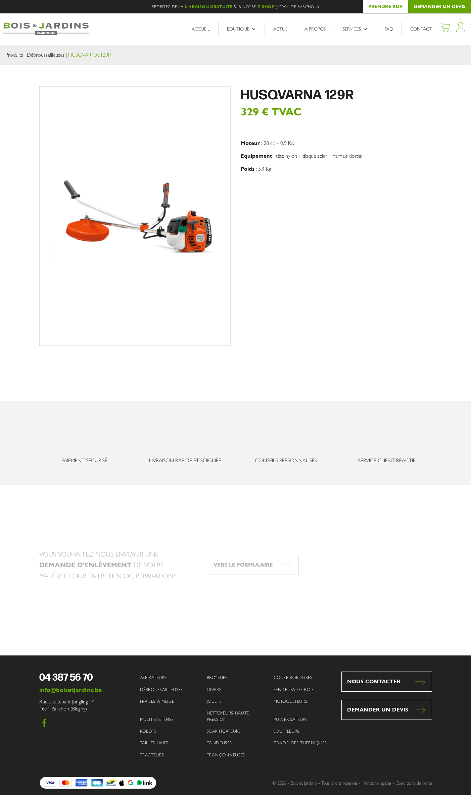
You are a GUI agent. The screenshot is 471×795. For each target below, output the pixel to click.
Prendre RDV (385, 6)
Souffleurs (287, 731)
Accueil (201, 29)
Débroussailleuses (45, 55)
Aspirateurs (153, 677)
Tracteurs (152, 754)
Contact (421, 29)
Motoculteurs (291, 701)
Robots (148, 731)
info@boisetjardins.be (70, 690)
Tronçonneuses (226, 754)
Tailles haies (154, 742)
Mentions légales (376, 783)
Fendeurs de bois (294, 689)
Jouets (214, 701)
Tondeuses (219, 742)
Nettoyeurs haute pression (228, 716)
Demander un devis (440, 6)
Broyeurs (217, 677)
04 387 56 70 (66, 677)
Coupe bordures (293, 677)
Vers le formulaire (243, 576)
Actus (280, 29)
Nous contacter (374, 681)
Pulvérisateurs (291, 719)
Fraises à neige (157, 701)
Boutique (241, 29)
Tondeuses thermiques (300, 742)
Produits (14, 55)
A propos (315, 29)
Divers (214, 689)
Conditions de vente (413, 783)
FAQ (389, 29)
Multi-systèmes (157, 719)
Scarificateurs (224, 731)
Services (355, 29)
